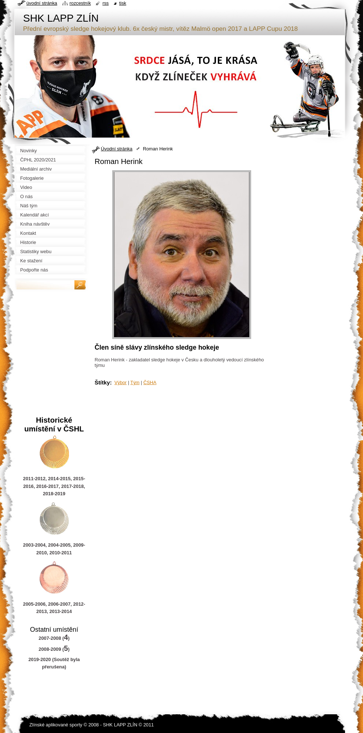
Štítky (102, 382)
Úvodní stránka (116, 149)
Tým (135, 382)
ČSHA (150, 382)
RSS (105, 3)
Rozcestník (80, 3)
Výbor (120, 382)
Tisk (122, 3)
